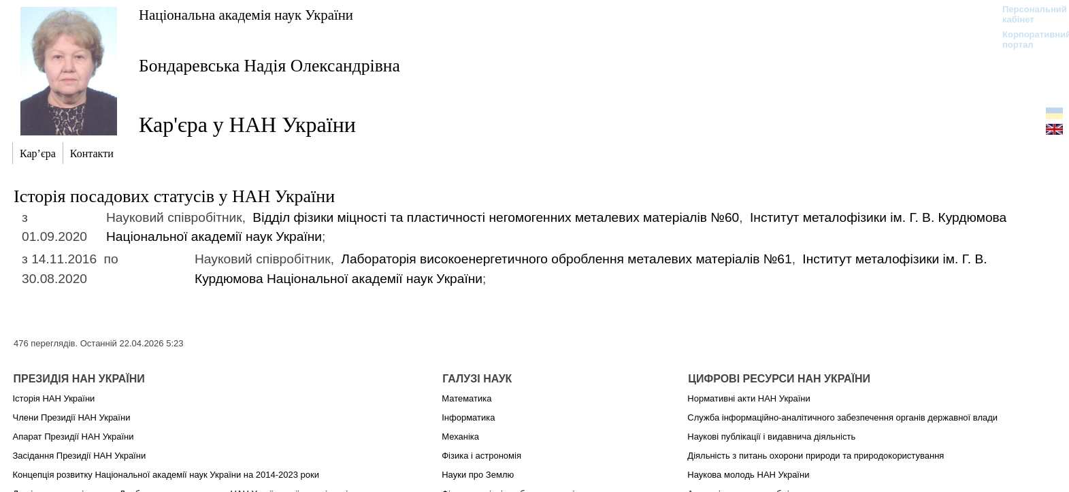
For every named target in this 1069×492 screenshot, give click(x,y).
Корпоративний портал (1027, 39)
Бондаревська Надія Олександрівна (269, 66)
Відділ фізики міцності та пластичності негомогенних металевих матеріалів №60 (495, 217)
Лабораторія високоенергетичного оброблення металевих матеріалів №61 (566, 259)
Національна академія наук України (246, 14)
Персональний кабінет (1027, 14)
